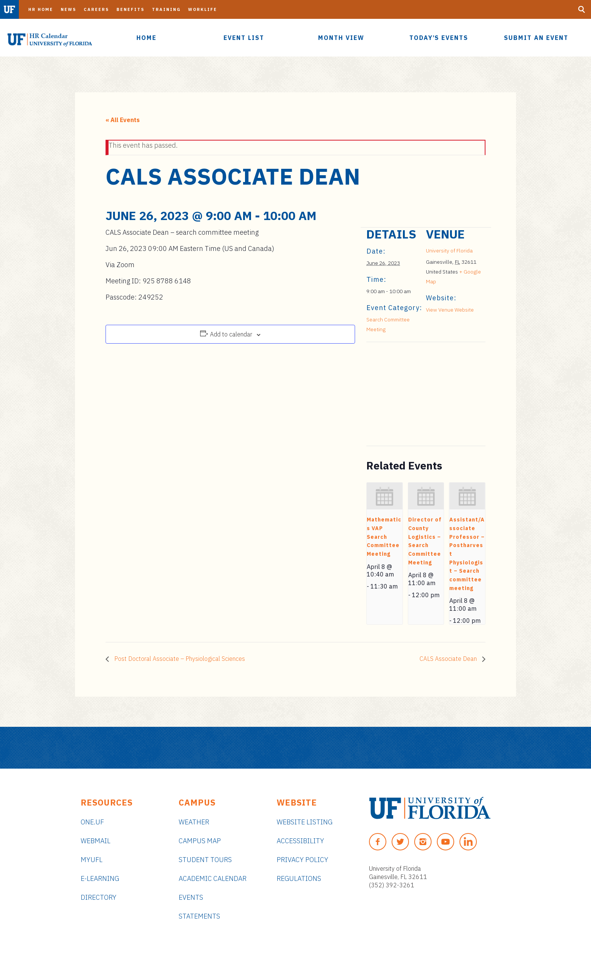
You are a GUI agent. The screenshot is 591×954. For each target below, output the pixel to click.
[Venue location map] (406, 394)
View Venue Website (450, 309)
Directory (98, 897)
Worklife (202, 9)
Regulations (299, 878)
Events (191, 897)
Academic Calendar (213, 878)
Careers (96, 9)
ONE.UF (92, 822)
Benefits (130, 9)
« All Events (123, 120)
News (68, 9)
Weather (194, 822)
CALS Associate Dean (449, 658)
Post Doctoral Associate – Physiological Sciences (179, 658)
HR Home (40, 9)
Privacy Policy (302, 859)
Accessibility (300, 840)
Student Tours (205, 859)
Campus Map (200, 840)
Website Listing (304, 822)
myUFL (92, 859)
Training (166, 9)
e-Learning (100, 878)
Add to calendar (231, 334)
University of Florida (449, 250)
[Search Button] (581, 9)
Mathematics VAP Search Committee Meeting (384, 536)
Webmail (95, 840)
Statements (199, 916)
